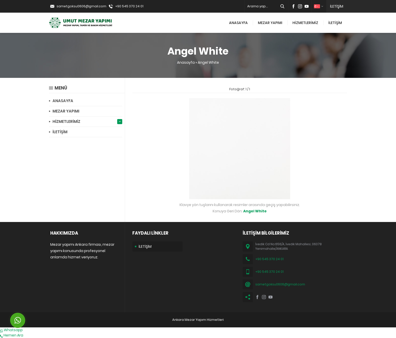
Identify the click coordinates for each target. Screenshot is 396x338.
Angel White (208, 62)
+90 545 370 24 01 (129, 6)
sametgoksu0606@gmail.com (81, 6)
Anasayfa (186, 62)
